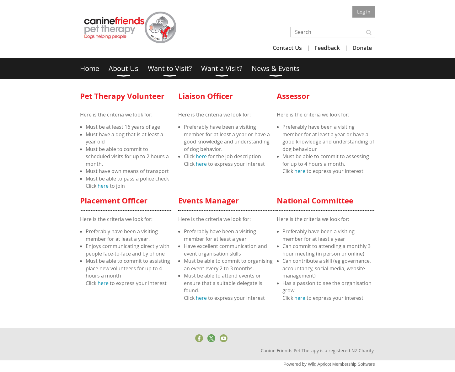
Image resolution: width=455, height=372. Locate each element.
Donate (362, 47)
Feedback (327, 47)
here (104, 185)
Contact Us (287, 47)
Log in (363, 11)
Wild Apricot (319, 364)
